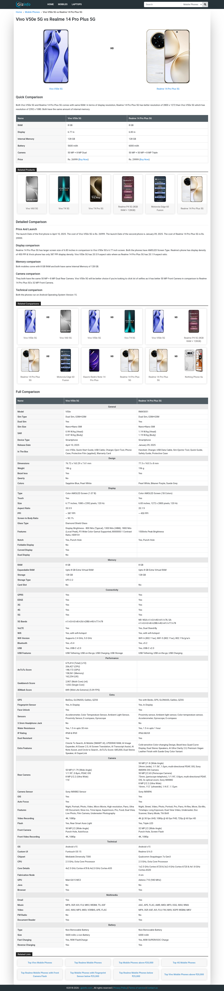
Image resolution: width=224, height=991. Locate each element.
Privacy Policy (120, 988)
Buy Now (83, 159)
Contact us (152, 988)
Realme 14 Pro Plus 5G (168, 88)
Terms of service (137, 988)
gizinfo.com (86, 988)
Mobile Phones (32, 12)
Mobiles (63, 4)
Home (50, 4)
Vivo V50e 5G (56, 88)
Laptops (77, 4)
